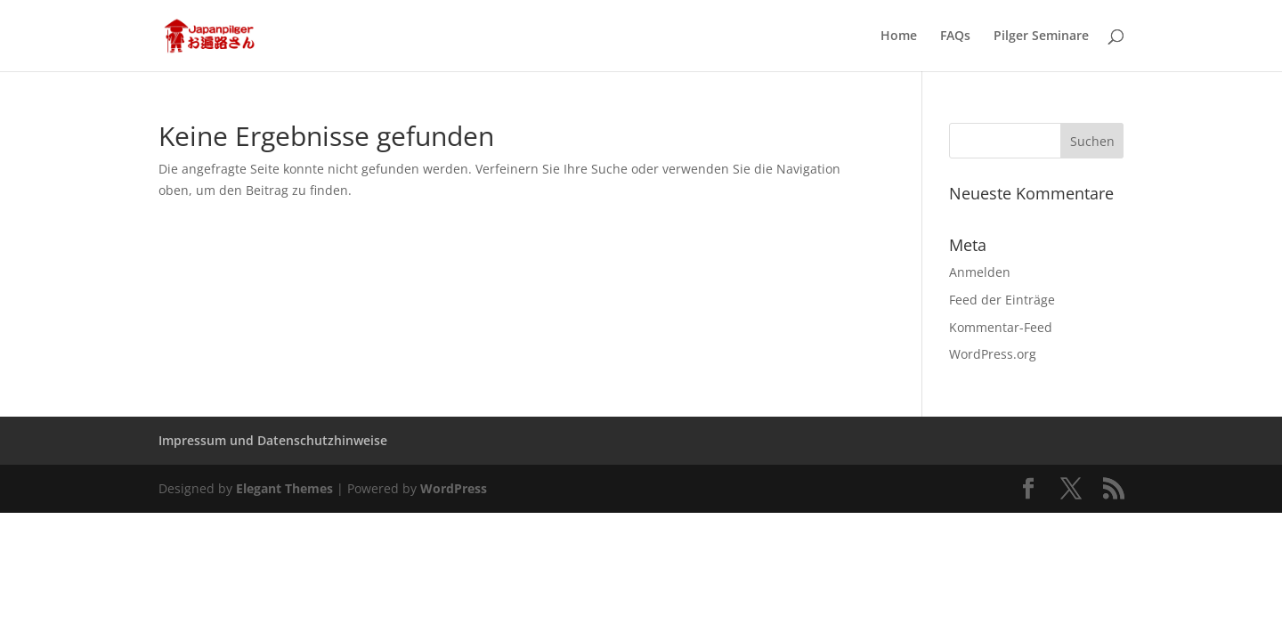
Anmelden (979, 272)
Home (898, 36)
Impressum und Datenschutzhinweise (272, 440)
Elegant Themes (284, 488)
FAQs (955, 36)
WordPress (453, 488)
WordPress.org (992, 353)
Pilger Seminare (1041, 36)
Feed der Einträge (1002, 299)
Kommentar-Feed (1000, 327)
